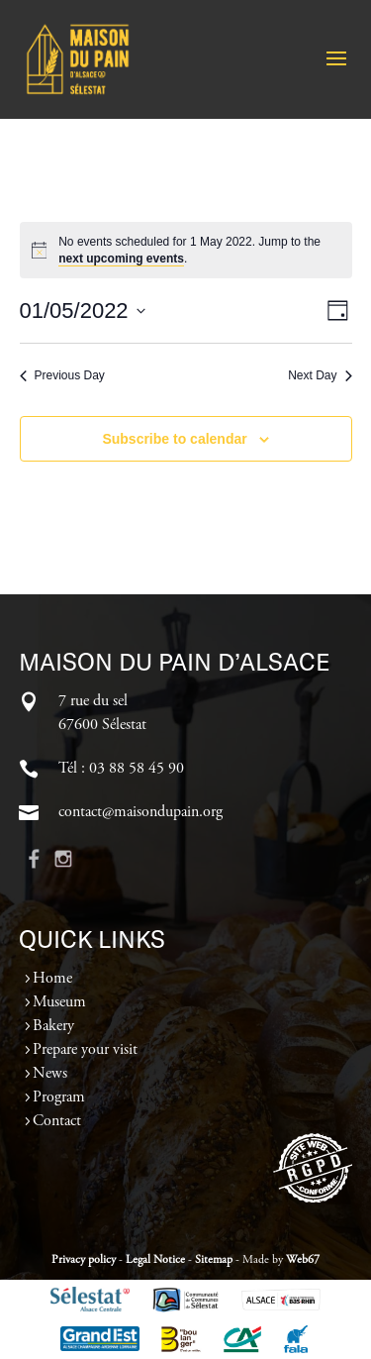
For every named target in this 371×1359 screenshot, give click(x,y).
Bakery (53, 1026)
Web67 (303, 1260)
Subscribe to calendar (174, 439)
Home (52, 979)
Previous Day (62, 375)
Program (59, 1097)
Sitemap (213, 1260)
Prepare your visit (85, 1050)
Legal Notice (155, 1260)
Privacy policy (83, 1260)
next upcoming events (121, 258)
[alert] (186, 250)
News (50, 1074)
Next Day (319, 375)
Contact (57, 1121)
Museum (59, 1002)
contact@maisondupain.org (140, 812)
